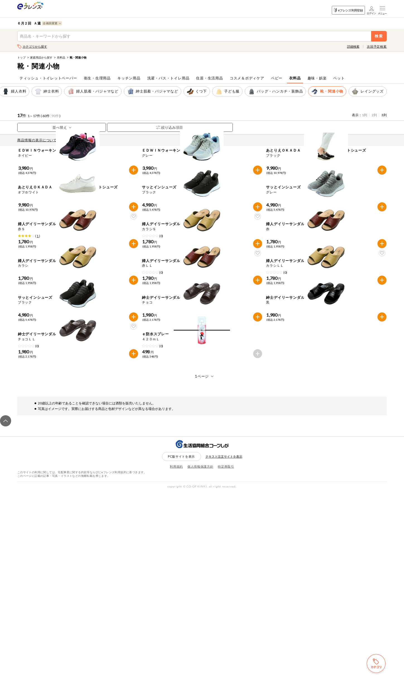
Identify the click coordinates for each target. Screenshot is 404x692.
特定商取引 (226, 667)
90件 (55, 116)
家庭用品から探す (41, 57)
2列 (374, 115)
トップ (21, 57)
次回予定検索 (377, 46)
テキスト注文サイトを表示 (223, 656)
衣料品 (61, 57)
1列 (364, 115)
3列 (384, 115)
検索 (379, 36)
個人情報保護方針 (200, 667)
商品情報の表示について (38, 140)
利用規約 (176, 667)
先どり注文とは (77, 140)
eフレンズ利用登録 (348, 10)
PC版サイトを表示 (181, 656)
